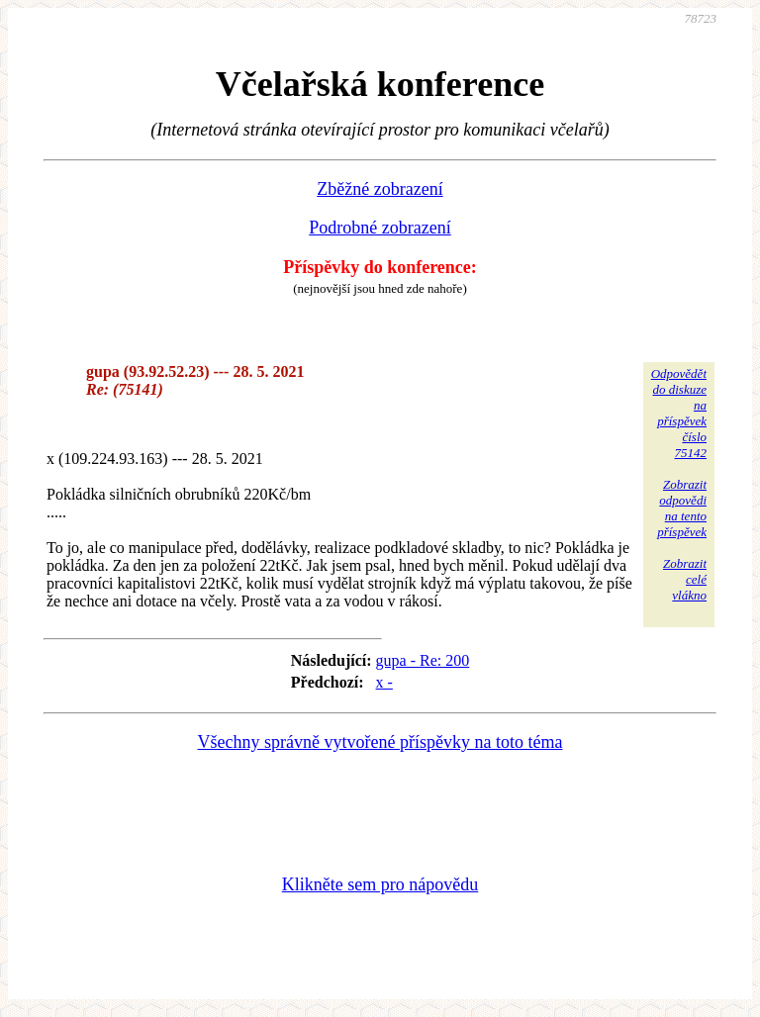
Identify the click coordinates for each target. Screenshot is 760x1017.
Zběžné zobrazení (379, 189)
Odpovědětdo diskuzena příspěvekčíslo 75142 (679, 413)
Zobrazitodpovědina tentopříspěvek (682, 508)
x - (384, 682)
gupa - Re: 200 (423, 660)
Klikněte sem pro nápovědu (380, 884)
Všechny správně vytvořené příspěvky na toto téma (380, 742)
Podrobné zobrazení (379, 227)
